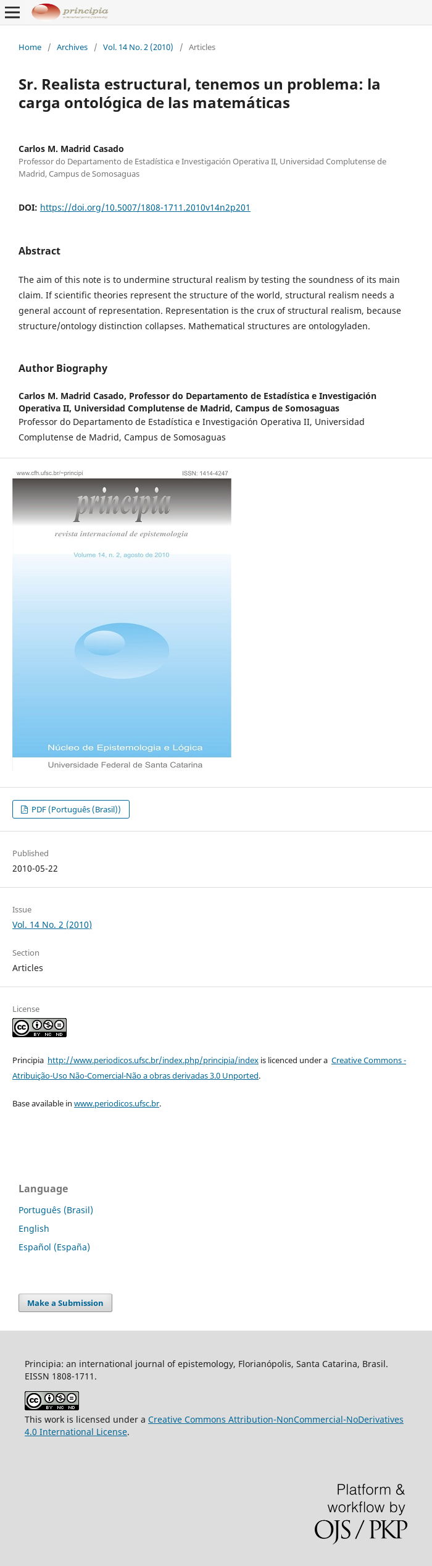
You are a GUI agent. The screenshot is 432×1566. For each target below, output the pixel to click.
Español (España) (54, 1247)
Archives (72, 47)
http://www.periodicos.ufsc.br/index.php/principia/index (153, 1060)
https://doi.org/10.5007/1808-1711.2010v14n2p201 (145, 207)
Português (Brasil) (56, 1210)
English (34, 1228)
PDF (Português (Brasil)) (75, 809)
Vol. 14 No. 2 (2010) (138, 47)
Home (30, 47)
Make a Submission (65, 1302)
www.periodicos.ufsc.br (116, 1103)
